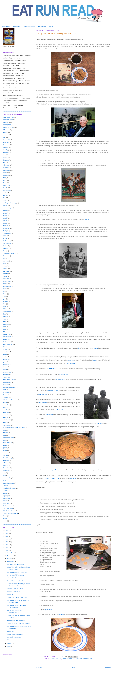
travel (5, 215)
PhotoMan (6, 228)
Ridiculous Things (8, 483)
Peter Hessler (7, 478)
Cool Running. (63, 374)
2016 (7, 530)
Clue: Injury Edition (9, 379)
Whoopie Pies (7, 336)
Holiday (5, 150)
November (10, 556)
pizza (4, 362)
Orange (5, 432)
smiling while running (9, 203)
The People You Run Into (14, 637)
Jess (4, 155)
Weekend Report (8, 119)
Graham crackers (8, 344)
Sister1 (5, 200)
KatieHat (6, 324)
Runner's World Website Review (16, 620)
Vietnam (5, 309)
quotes (96, 348)
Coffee (5, 246)
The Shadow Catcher (9, 511)
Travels (51, 26)
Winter (5, 268)
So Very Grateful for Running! (16, 575)
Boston (5, 205)
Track (5, 266)
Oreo (4, 331)
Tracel (5, 516)
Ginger (58, 659)
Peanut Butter (7, 281)
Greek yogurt (7, 425)
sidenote (5, 210)
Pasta (4, 389)
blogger (61, 614)
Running (76, 659)
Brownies (6, 261)
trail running (6, 241)
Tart (4, 296)
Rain (4, 435)
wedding (5, 316)
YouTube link (42, 403)
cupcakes (6, 152)
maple (5, 407)
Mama (5, 172)
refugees (5, 301)
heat (4, 314)
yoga (4, 258)
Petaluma (6, 392)
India (4, 306)
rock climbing (7, 286)
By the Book (7, 372)
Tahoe (5, 294)
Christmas (6, 165)
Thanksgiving (7, 233)
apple (4, 236)
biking (5, 402)
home (5, 183)
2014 (7, 536)
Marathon (6, 175)
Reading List (6, 26)
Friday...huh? (10, 594)
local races (6, 145)
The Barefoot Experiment (10, 400)
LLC (4, 137)
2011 (7, 545)
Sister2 (5, 157)
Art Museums (7, 243)
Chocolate (6, 130)
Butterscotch (7, 342)
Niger (5, 220)
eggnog (5, 496)
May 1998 (72, 478)
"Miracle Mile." (60, 409)
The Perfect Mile (86, 659)
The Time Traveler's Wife (10, 513)
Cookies (52, 659)
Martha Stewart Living (52, 478)
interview (71, 360)
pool (4, 299)
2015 (7, 533)
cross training (7, 208)
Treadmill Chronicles (9, 488)
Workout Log (42, 26)
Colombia (6, 412)
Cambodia (6, 460)
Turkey (5, 490)
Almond (5, 455)
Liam (4, 326)
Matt (4, 430)
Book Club (6, 185)
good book (55, 470)
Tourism (5, 256)
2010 (7, 547)
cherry (5, 354)
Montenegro (6, 470)
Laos (4, 347)
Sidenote (9, 640)
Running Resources (29, 26)
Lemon (5, 223)
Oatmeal (5, 225)
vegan (5, 521)
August (9, 643)
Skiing (5, 231)
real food (6, 135)
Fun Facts (6, 384)
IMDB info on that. (53, 391)
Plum (4, 480)
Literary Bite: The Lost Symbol (16, 578)
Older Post (108, 667)
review (5, 238)
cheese (5, 445)
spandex (5, 410)
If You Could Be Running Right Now (14, 427)
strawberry (6, 271)
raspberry (6, 364)
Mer (4, 329)
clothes (5, 357)
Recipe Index (16, 26)
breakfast (6, 142)
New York (6, 278)
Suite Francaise (7, 506)
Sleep (5, 395)
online (87, 219)
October (9, 559)
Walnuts (5, 284)
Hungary (5, 465)
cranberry (6, 359)
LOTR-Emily (7, 190)
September (10, 561)
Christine (6, 463)
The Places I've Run (9, 253)
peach (5, 447)
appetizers (6, 352)
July (8, 646)
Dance (5, 289)
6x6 (4, 162)
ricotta (5, 450)
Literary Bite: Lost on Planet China (17, 597)
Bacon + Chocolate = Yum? (15, 581)
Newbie (5, 248)
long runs (6, 160)
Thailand (5, 397)
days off (5, 493)
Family (5, 188)
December (10, 553)
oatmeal (99, 423)
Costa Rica (6, 415)
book (94, 360)
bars (4, 177)
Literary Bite (67, 659)
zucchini (5, 453)
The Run (5, 485)
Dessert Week (7, 382)
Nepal (5, 218)
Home (73, 667)
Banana (5, 273)
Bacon (5, 369)
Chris (4, 321)
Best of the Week (8, 127)
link (79, 348)
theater (5, 367)
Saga (4, 440)
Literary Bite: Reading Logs (15, 634)
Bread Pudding (7, 458)
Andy (5, 193)
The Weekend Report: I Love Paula (17, 572)
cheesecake (6, 339)
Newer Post (39, 667)
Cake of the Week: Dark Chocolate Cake (18, 623)
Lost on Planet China (9, 387)
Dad (4, 263)
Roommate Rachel (8, 437)
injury (5, 213)
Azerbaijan (6, 498)
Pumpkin (6, 167)
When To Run (7, 311)
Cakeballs (6, 374)
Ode (4, 473)
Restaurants (6, 170)
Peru (4, 475)
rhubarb (5, 518)
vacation (5, 147)
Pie (4, 291)
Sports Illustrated (70, 363)
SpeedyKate (6, 140)
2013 (7, 539)
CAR (4, 319)
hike (4, 180)
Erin (4, 304)
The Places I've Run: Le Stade (15, 564)
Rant (4, 251)
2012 (7, 542)
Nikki (5, 501)
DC (4, 198)
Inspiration (6, 468)
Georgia (5, 422)
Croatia (5, 417)
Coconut (5, 195)
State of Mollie (7, 442)
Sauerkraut (6, 503)
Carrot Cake (6, 377)
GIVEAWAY (7, 420)
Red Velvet (6, 334)
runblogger (49, 415)
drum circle (6, 405)
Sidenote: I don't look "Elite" (15, 588)
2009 (7, 550)
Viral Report (10, 631)
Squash (5, 349)
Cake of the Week (8, 117)
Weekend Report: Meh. (13, 591)
